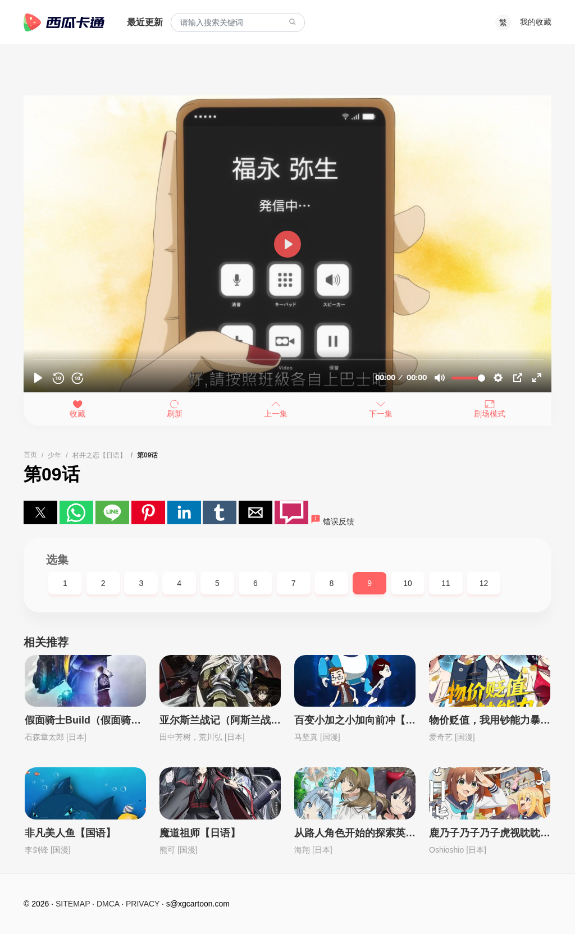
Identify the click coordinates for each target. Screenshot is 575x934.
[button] (40, 512)
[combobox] (238, 23)
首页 (30, 455)
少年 (54, 455)
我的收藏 (535, 21)
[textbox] (238, 23)
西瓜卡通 (64, 22)
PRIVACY (142, 903)
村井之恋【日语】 (99, 455)
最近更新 (145, 22)
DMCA (108, 903)
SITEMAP (73, 903)
